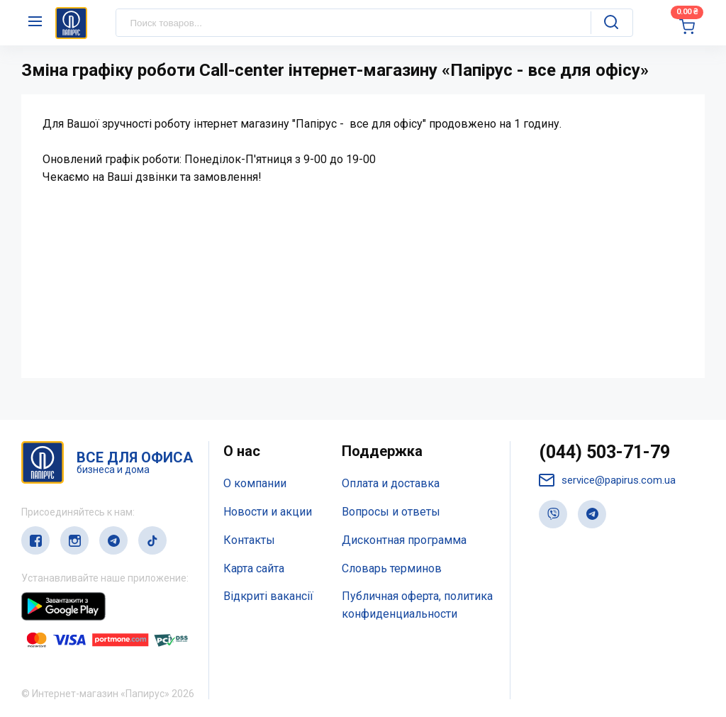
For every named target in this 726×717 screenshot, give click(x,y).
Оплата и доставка (391, 483)
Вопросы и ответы (391, 511)
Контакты (249, 540)
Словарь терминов (392, 568)
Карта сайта (253, 568)
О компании (254, 483)
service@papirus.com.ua (607, 480)
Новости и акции (267, 511)
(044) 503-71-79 (604, 452)
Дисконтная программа (404, 540)
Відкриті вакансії (268, 596)
